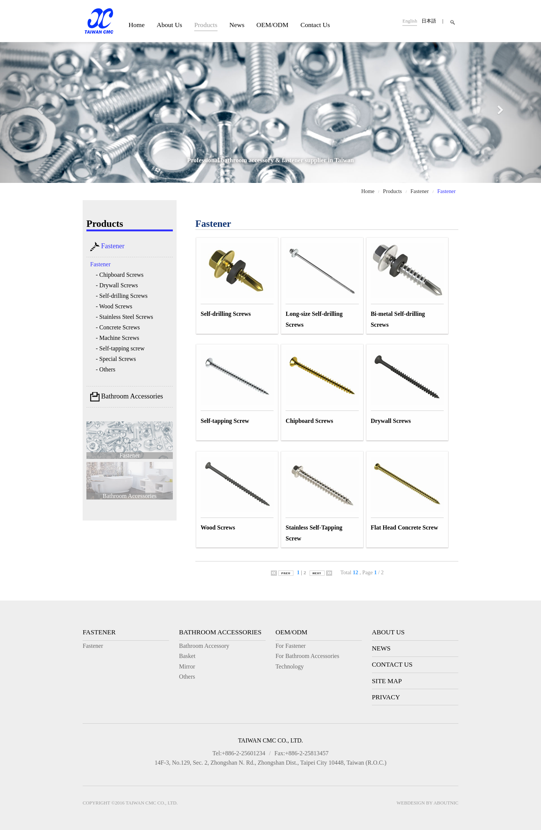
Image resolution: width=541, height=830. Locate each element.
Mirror (187, 666)
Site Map (387, 681)
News (237, 25)
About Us (169, 25)
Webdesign (411, 803)
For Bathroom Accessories (307, 656)
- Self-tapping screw (120, 348)
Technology (289, 666)
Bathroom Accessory (204, 646)
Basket (187, 656)
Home (136, 25)
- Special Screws (116, 359)
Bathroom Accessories (126, 396)
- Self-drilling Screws (122, 296)
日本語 (429, 21)
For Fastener (290, 646)
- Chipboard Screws (120, 275)
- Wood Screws (114, 306)
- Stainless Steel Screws (124, 317)
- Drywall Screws (117, 285)
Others (187, 676)
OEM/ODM (273, 25)
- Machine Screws (117, 338)
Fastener (420, 191)
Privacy (386, 697)
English (409, 21)
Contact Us (315, 25)
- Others (105, 369)
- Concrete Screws (118, 327)
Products (206, 25)
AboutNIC (446, 803)
